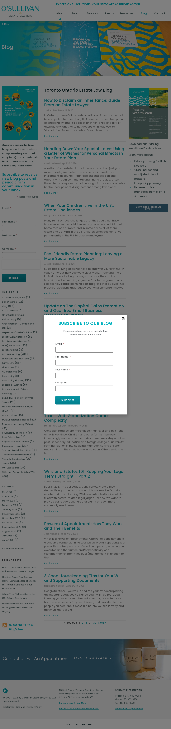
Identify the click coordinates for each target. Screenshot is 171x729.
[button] (123, 319)
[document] (85, 364)
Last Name (62, 369)
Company (62, 382)
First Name (63, 357)
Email (59, 344)
